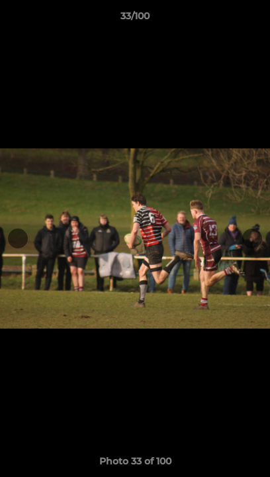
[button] (254, 19)
